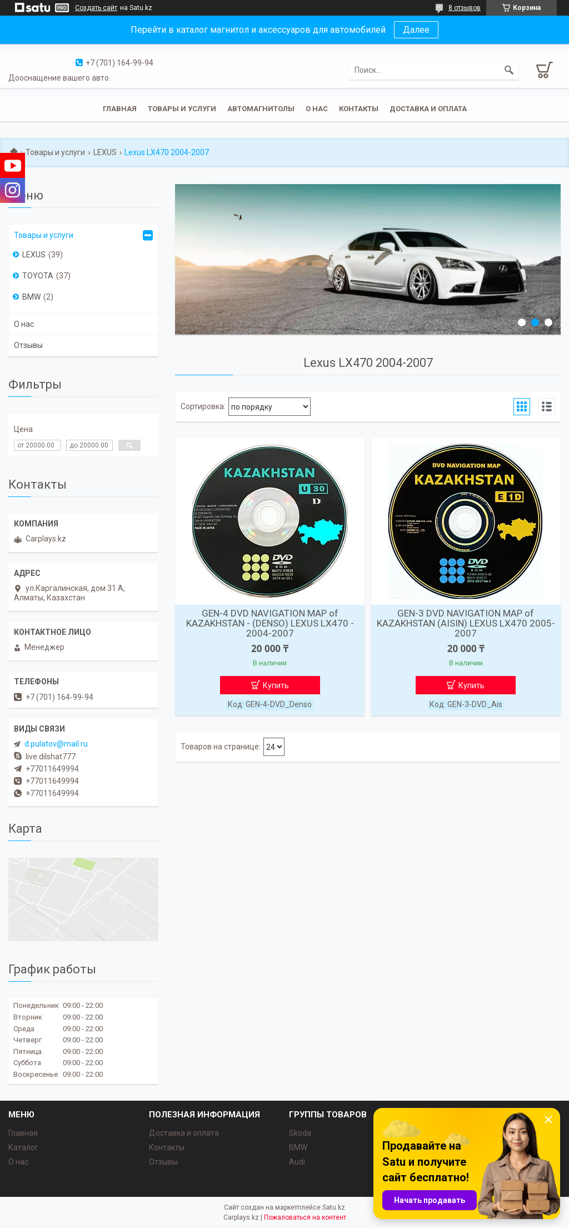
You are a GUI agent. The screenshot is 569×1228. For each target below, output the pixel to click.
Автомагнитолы (261, 109)
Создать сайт (96, 8)
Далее (416, 29)
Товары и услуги (182, 109)
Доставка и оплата (428, 109)
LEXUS (105, 152)
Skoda (300, 1132)
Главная (120, 109)
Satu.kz (333, 1207)
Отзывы (28, 345)
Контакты (358, 109)
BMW (31, 296)
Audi (297, 1161)
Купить (276, 685)
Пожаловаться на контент (305, 1217)
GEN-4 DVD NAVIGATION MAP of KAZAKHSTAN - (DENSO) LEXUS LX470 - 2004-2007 (270, 623)
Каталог (23, 1147)
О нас (317, 109)
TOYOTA (37, 275)
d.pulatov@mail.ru (56, 743)
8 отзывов (464, 8)
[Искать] (509, 70)
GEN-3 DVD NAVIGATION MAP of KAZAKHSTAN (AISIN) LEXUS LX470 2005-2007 (466, 623)
